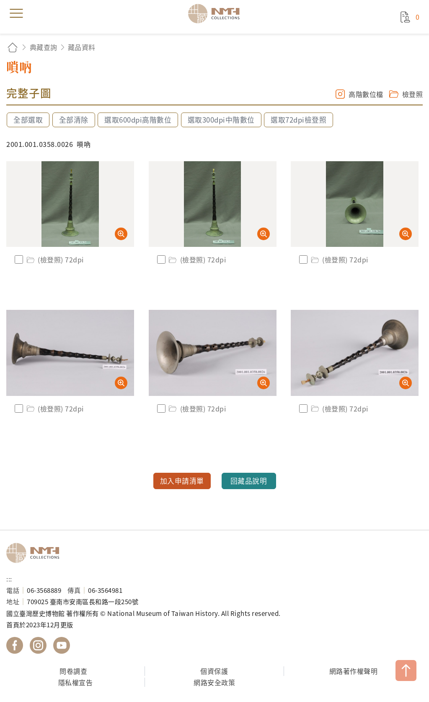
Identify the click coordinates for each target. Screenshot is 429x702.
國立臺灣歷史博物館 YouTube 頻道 (61, 645)
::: (9, 578)
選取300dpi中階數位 (221, 120)
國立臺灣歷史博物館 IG (38, 645)
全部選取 (28, 120)
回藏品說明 (248, 481)
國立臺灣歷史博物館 (35, 553)
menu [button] (16, 13)
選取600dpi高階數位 (137, 120)
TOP (405, 670)
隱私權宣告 (75, 682)
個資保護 (214, 671)
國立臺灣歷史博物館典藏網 (216, 13)
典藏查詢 (43, 47)
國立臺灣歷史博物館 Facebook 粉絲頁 (14, 645)
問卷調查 (73, 671)
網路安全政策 (214, 682)
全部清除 (73, 120)
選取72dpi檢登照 (298, 120)
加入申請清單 (182, 481)
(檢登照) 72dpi (54, 259)
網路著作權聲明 (353, 671)
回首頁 (12, 47)
